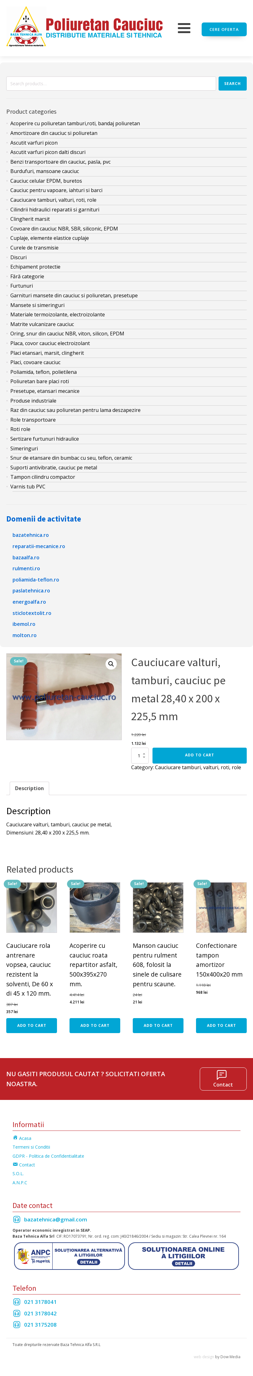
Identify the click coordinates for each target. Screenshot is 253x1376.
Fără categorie (27, 273)
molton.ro (25, 632)
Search (232, 80)
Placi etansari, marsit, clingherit (47, 350)
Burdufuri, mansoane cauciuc (44, 168)
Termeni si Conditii (31, 1144)
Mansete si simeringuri (37, 302)
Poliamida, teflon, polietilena (43, 369)
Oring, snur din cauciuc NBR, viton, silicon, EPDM (67, 331)
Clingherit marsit (30, 216)
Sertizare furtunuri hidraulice (44, 436)
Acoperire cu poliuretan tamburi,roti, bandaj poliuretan (75, 120)
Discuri (18, 254)
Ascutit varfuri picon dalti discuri (47, 149)
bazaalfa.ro (26, 555)
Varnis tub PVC (27, 484)
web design (204, 1354)
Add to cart (199, 752)
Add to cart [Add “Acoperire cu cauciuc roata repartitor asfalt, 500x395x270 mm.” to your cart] (95, 1022)
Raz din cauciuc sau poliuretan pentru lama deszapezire (75, 407)
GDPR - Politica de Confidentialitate (48, 1153)
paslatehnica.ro (31, 588)
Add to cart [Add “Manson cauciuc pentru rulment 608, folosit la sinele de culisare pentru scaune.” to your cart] (158, 1022)
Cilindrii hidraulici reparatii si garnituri (54, 207)
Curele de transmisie (34, 245)
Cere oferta (224, 27)
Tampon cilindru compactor (42, 474)
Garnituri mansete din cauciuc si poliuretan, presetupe (74, 293)
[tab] (29, 786)
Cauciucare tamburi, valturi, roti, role (53, 197)
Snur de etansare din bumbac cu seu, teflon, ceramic (71, 455)
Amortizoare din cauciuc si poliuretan (53, 130)
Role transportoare (33, 417)
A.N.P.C (20, 1180)
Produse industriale (33, 397)
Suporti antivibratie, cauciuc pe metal (53, 465)
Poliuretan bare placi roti (39, 378)
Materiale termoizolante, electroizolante (57, 312)
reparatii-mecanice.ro (39, 543)
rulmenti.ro (26, 565)
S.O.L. (18, 1171)
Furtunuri (21, 283)
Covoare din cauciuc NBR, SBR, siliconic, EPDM (64, 226)
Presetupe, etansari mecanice (45, 388)
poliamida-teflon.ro (36, 577)
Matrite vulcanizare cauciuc (42, 321)
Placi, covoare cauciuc (35, 359)
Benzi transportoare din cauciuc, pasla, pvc (60, 159)
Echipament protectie (35, 264)
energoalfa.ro (29, 599)
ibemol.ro (24, 621)
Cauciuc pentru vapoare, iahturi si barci (56, 187)
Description (29, 785)
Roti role (20, 426)
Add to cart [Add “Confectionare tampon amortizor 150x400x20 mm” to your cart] (221, 1022)
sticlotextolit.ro (32, 610)
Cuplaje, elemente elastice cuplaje (49, 235)
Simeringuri (24, 445)
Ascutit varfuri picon (34, 139)
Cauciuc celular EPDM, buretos (46, 178)
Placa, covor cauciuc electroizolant (50, 340)
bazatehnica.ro (31, 532)
